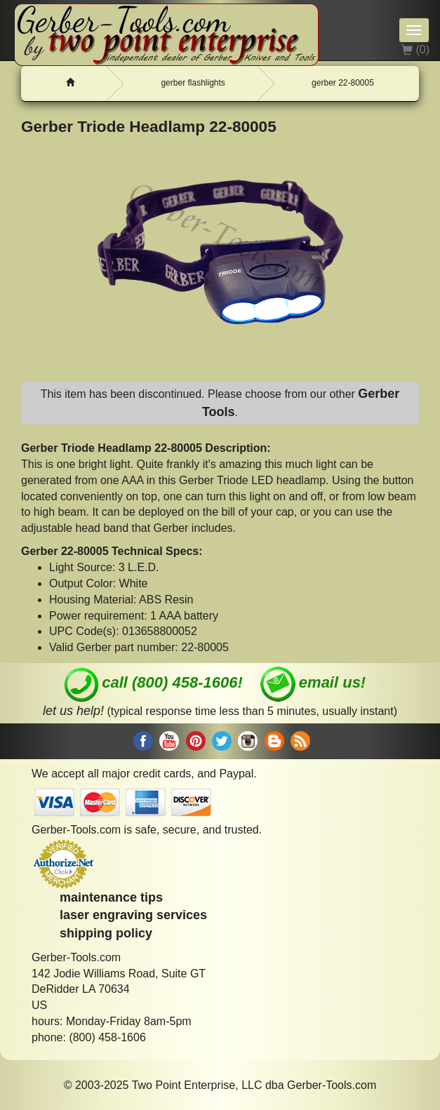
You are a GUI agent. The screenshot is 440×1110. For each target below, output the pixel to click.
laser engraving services (133, 915)
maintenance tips (111, 897)
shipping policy (106, 933)
